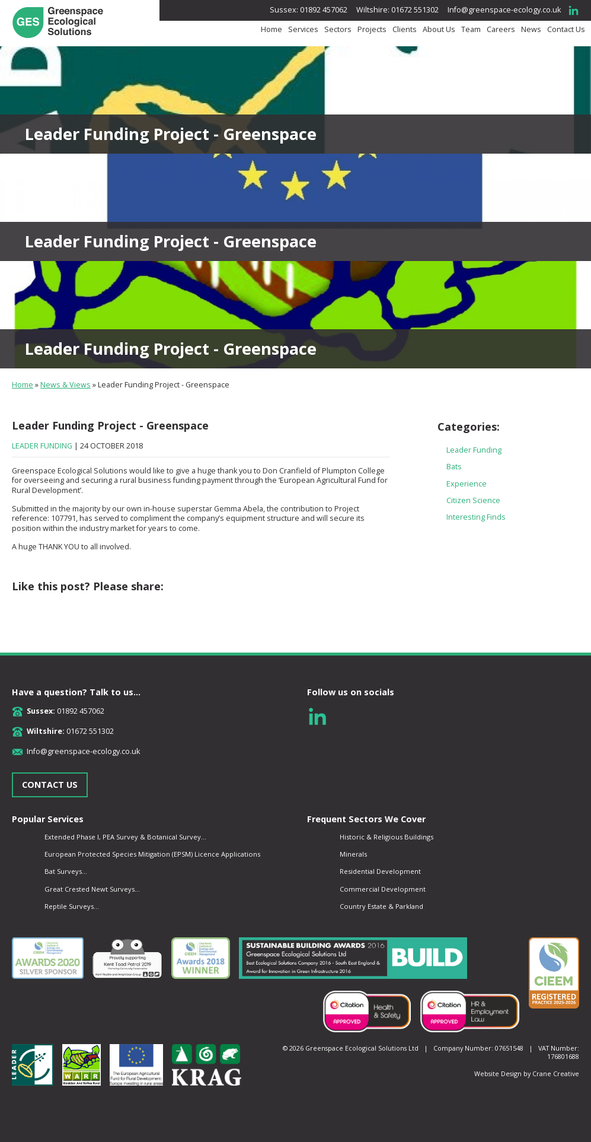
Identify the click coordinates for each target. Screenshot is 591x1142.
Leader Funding (42, 446)
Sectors (338, 29)
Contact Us (566, 29)
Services (303, 29)
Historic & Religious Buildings (386, 836)
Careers (501, 29)
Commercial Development (383, 889)
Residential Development (380, 871)
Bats (454, 467)
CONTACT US (50, 784)
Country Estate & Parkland (381, 906)
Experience (466, 484)
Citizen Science (473, 500)
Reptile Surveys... (71, 906)
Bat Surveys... (65, 871)
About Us (439, 29)
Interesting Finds (476, 517)
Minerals (353, 854)
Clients (404, 29)
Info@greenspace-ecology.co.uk (504, 10)
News (531, 29)
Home (271, 29)
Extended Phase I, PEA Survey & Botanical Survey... (125, 836)
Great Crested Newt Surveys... (92, 889)
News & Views (65, 385)
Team (471, 29)
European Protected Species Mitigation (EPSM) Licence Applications (152, 854)
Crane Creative (555, 1073)
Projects (371, 29)
